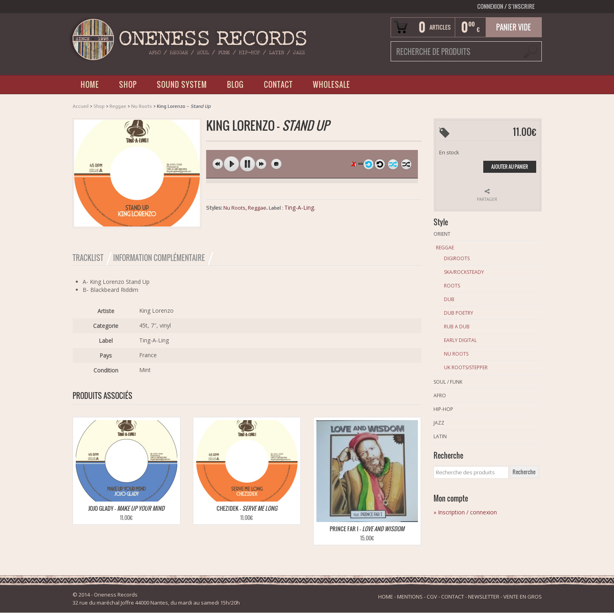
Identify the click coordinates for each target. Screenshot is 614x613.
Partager (487, 199)
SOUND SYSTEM (182, 84)
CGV (432, 597)
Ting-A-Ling (299, 207)
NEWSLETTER (483, 597)
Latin (440, 436)
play (231, 164)
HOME (90, 84)
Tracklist (88, 258)
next (261, 164)
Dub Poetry (458, 313)
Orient (442, 234)
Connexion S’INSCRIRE (506, 6)
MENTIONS (410, 597)
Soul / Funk (448, 381)
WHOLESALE (331, 84)
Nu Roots (141, 106)
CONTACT (278, 84)
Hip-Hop (443, 409)
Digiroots (457, 258)
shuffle (406, 164)
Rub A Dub (457, 326)
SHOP (128, 84)
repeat (379, 164)
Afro (440, 395)
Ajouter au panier (509, 166)
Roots (452, 285)
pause (247, 164)
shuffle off (393, 164)
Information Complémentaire (159, 258)
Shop (99, 106)
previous (217, 164)
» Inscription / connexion (465, 512)
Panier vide (513, 27)
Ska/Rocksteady (464, 272)
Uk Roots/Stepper (466, 367)
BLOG (235, 84)
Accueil (81, 106)
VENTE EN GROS (522, 597)
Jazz (439, 422)
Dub (449, 299)
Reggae (117, 106)
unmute (355, 164)
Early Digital (460, 340)
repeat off (368, 164)
